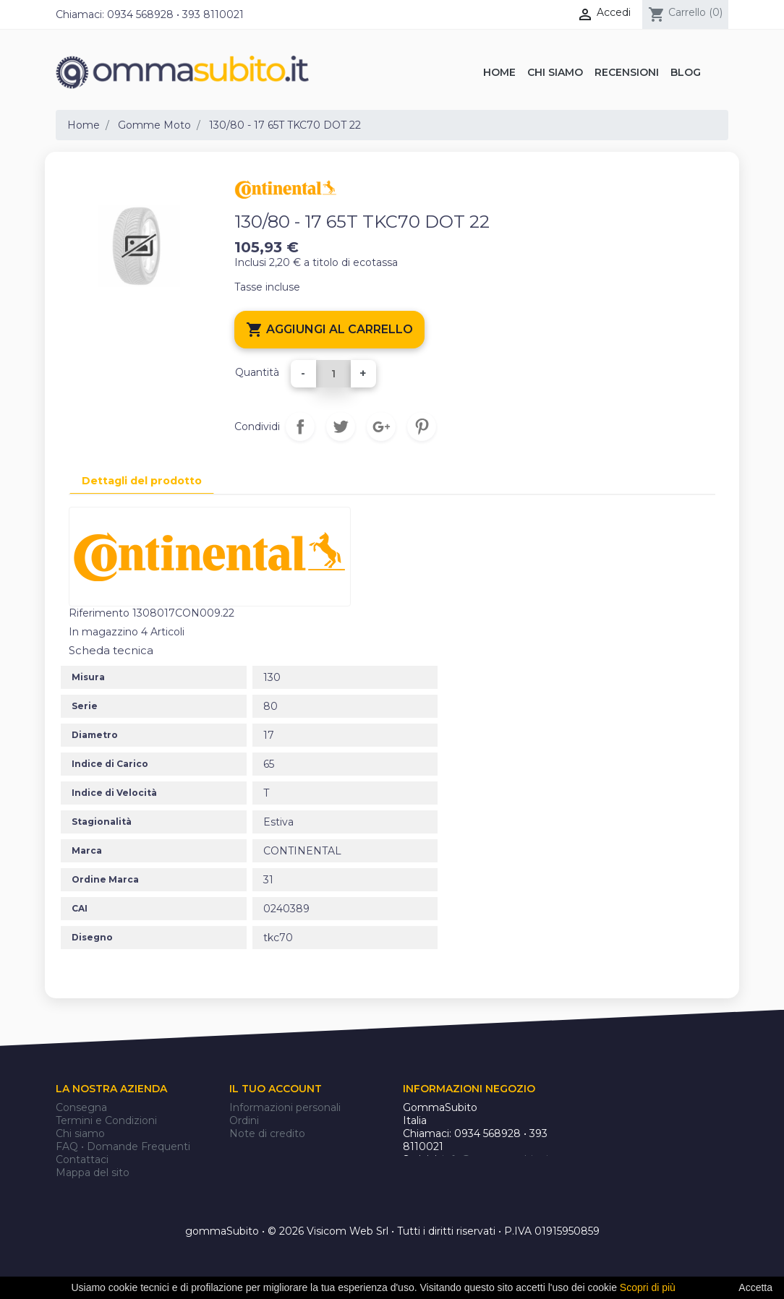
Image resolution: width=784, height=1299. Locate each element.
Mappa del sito (92, 1172)
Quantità (257, 372)
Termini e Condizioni (106, 1120)
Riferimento (99, 613)
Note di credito (267, 1133)
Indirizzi (248, 1146)
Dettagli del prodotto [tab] (142, 480)
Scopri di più (648, 1287)
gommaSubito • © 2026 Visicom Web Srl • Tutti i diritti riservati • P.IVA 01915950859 (392, 1231)
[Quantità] (333, 373)
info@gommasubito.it (497, 1159)
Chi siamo (80, 1133)
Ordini (244, 1120)
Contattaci (82, 1159)
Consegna (81, 1107)
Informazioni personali (285, 1107)
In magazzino (103, 631)
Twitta (340, 426)
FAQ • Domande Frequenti (123, 1146)
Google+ (381, 426)
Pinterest (421, 426)
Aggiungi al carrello (329, 329)
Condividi (300, 426)
